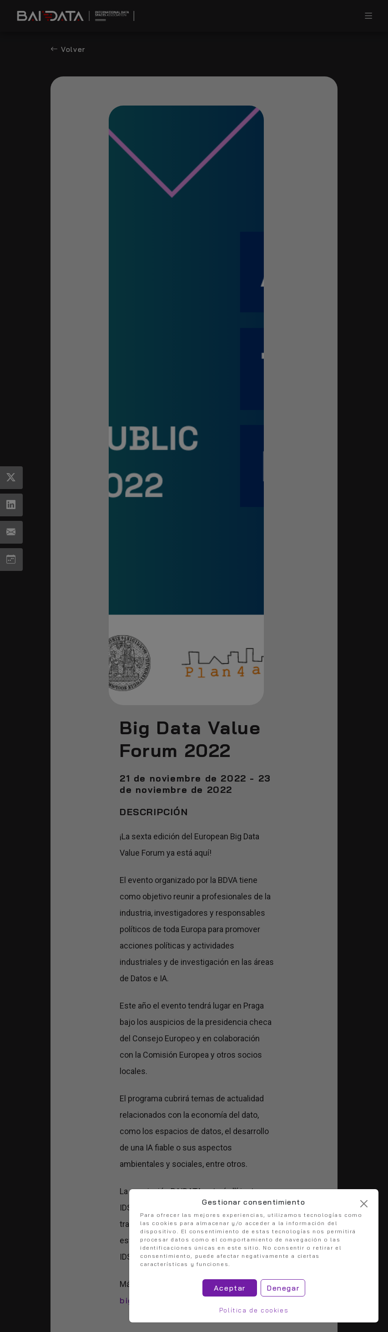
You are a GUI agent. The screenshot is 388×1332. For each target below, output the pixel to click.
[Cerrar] (364, 1203)
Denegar (283, 1287)
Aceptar (230, 1287)
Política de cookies (253, 1310)
